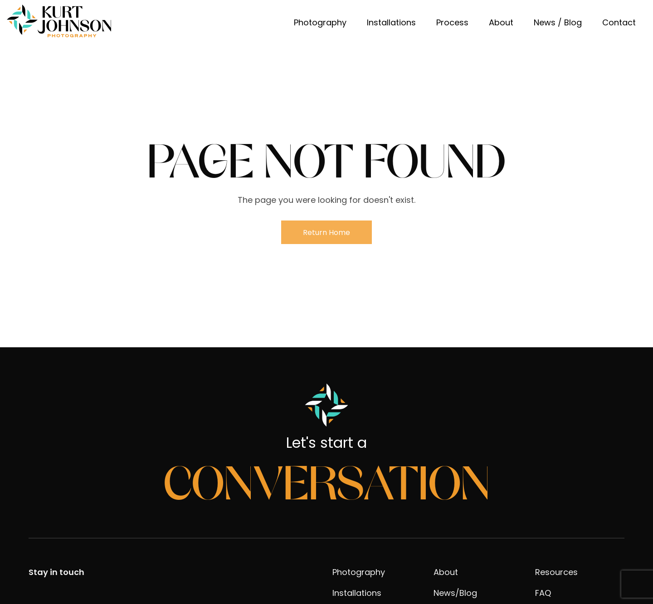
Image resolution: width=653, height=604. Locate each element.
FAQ (543, 593)
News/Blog (455, 593)
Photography (320, 22)
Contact (619, 22)
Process (452, 22)
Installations (391, 22)
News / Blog (558, 22)
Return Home (326, 232)
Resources (556, 572)
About (501, 22)
